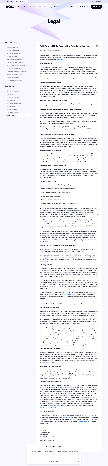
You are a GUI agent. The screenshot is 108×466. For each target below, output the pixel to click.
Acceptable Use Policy (13, 97)
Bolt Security (53, 106)
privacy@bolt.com (69, 294)
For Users (10, 1)
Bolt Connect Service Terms (14, 80)
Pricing (50, 7)
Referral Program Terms (13, 77)
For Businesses (21, 1)
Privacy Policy (10, 94)
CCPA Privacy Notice (12, 112)
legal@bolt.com (83, 421)
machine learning (45, 222)
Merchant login (73, 7)
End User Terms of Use (13, 91)
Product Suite (22, 7)
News (56, 7)
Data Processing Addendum (14, 59)
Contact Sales (84, 7)
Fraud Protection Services (14, 53)
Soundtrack (96, 1)
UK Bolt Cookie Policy (12, 109)
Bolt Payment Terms (12, 56)
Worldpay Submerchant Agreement (16, 65)
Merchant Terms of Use (13, 47)
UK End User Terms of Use (14, 103)
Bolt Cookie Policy (11, 100)
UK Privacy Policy (11, 106)
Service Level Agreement (13, 50)
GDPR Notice (10, 115)
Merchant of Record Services (14, 74)
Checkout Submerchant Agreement (16, 71)
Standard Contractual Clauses (15, 62)
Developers (42, 7)
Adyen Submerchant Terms (14, 68)
